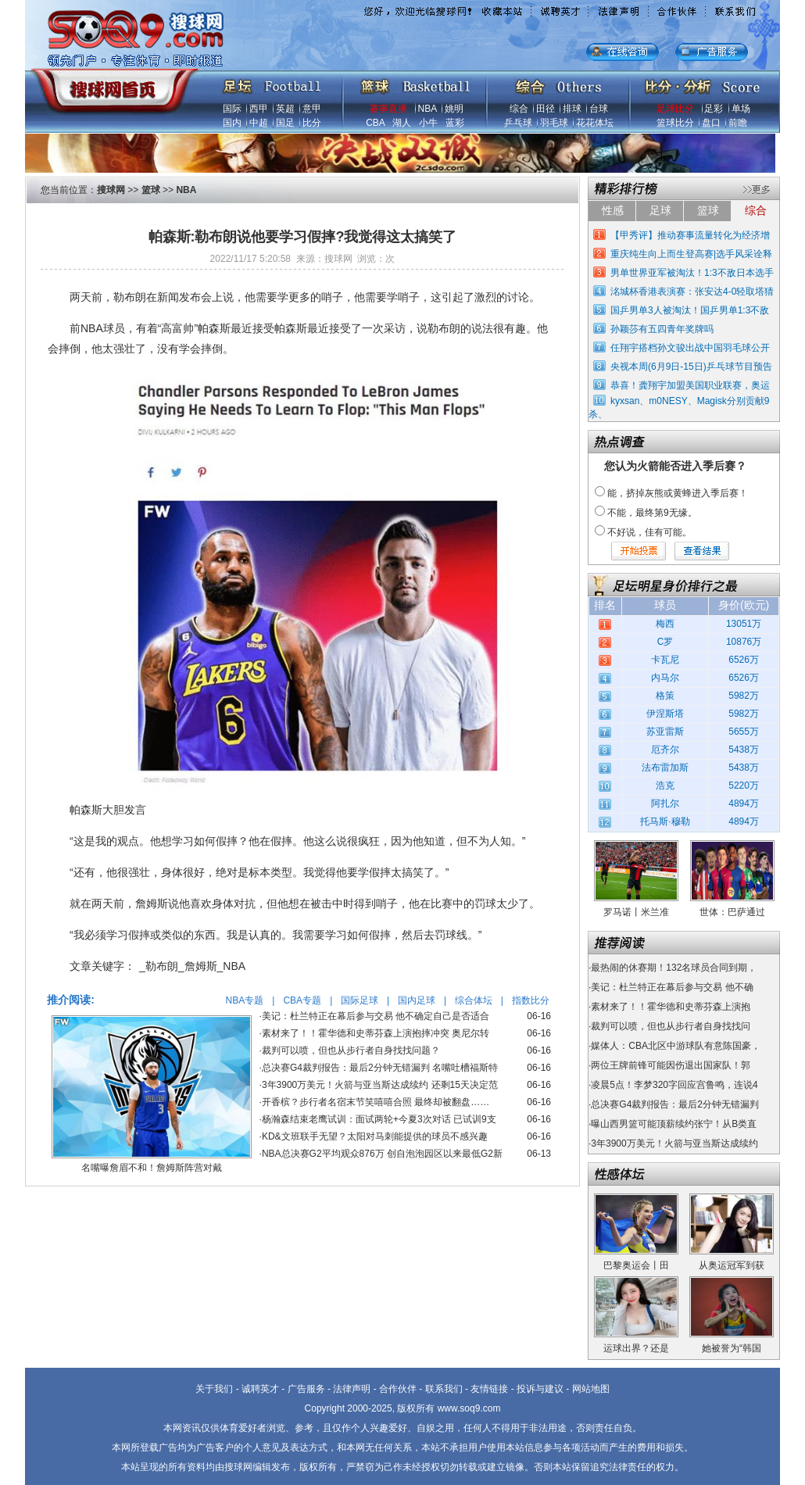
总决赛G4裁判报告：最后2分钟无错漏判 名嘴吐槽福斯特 (380, 1067)
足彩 (713, 108)
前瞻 (737, 122)
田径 (545, 108)
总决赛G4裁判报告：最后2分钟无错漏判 (675, 1104)
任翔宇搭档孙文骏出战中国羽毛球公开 (690, 347)
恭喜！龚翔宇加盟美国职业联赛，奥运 (690, 385)
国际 (232, 108)
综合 (519, 108)
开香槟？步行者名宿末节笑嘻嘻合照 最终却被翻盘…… (375, 1102)
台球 (598, 108)
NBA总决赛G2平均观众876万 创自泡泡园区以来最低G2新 (382, 1153)
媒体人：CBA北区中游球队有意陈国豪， (675, 1045)
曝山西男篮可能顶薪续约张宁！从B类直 (674, 1123)
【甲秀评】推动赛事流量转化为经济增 (690, 235)
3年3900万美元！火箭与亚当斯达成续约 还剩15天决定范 (380, 1084)
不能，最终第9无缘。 (652, 512)
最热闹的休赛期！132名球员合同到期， (674, 967)
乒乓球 (518, 122)
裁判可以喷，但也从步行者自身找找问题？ (351, 1050)
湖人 (401, 122)
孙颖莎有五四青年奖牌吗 (662, 329)
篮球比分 (675, 122)
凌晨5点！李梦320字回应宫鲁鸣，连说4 (674, 1084)
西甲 (258, 108)
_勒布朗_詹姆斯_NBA (192, 966)
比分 (311, 122)
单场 (741, 108)
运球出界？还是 (636, 1348)
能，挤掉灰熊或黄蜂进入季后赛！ (677, 493)
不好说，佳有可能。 (649, 532)
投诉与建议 (540, 1388)
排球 (572, 108)
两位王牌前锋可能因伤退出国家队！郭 (670, 1065)
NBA (427, 108)
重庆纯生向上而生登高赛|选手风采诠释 (691, 254)
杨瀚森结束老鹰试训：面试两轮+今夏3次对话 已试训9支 (379, 1119)
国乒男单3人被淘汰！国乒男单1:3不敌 (689, 310)
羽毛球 (554, 122)
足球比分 (675, 108)
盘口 (711, 122)
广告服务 (306, 1388)
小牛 (428, 122)
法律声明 (351, 1388)
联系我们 (444, 1388)
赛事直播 (388, 108)
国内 (232, 122)
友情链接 (489, 1388)
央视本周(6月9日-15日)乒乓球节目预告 (691, 366)
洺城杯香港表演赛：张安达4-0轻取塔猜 (692, 291)
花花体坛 (595, 122)
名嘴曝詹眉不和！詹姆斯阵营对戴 (151, 1167)
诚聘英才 (260, 1388)
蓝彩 (454, 122)
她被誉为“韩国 (731, 1348)
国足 (285, 122)
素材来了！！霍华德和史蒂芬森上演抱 (670, 1006)
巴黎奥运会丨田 (636, 1265)
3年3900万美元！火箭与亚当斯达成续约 (674, 1143)
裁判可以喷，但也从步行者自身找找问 (670, 1026)
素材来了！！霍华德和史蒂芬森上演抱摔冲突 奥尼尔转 (375, 1033)
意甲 (311, 108)
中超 (258, 122)
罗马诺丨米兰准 (636, 912)
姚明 (454, 108)
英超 (285, 108)
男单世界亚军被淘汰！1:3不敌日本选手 (692, 272)
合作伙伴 (398, 1388)
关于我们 (214, 1388)
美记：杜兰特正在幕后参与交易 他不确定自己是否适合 (375, 1016)
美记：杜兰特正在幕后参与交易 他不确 (672, 987)
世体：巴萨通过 (732, 912)
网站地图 (591, 1388)
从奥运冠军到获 (731, 1265)
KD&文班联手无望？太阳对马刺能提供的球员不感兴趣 (375, 1136)
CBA (375, 122)
